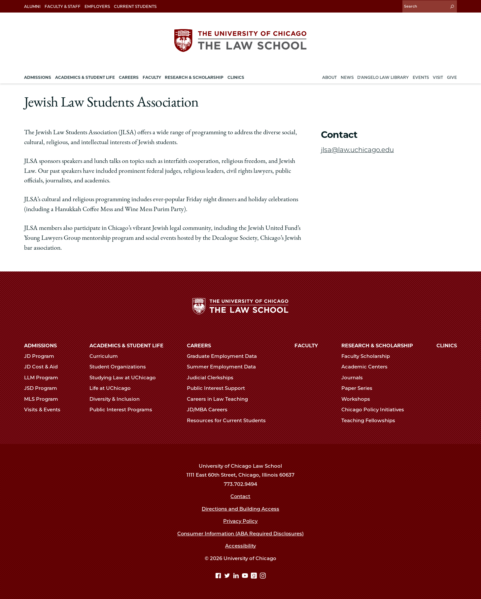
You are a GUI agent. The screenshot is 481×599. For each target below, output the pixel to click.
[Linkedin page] (237, 576)
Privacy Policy (240, 521)
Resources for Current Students (229, 421)
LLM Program (44, 378)
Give (452, 77)
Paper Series (359, 388)
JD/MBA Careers (210, 410)
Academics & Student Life (126, 346)
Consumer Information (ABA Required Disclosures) (240, 534)
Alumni (32, 6)
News (347, 77)
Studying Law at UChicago (125, 378)
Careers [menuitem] (129, 77)
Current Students (135, 6)
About (329, 77)
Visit (438, 77)
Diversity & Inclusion (117, 399)
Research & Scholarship (377, 346)
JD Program (42, 356)
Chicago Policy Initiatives (375, 410)
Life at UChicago (112, 388)
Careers (199, 346)
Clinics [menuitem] (235, 77)
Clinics (446, 346)
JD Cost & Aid (43, 367)
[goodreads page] (254, 576)
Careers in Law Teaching (220, 399)
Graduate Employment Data (224, 356)
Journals (354, 378)
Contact (240, 496)
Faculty (306, 346)
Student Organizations (120, 367)
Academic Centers (367, 367)
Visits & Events (45, 410)
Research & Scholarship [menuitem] (194, 77)
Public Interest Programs (123, 410)
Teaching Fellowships (371, 421)
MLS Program (44, 399)
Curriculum (106, 356)
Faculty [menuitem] (152, 77)
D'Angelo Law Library (383, 77)
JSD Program (43, 388)
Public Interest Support (219, 388)
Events (421, 77)
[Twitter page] (228, 576)
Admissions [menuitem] (37, 77)
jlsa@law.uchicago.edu (357, 149)
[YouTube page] (246, 576)
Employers (97, 6)
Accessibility (240, 546)
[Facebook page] (219, 576)
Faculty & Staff (63, 6)
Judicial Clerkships (213, 378)
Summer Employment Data (224, 367)
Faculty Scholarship (368, 356)
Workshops (358, 399)
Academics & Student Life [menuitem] (85, 77)
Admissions (40, 346)
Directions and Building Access (240, 509)
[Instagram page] (263, 576)
